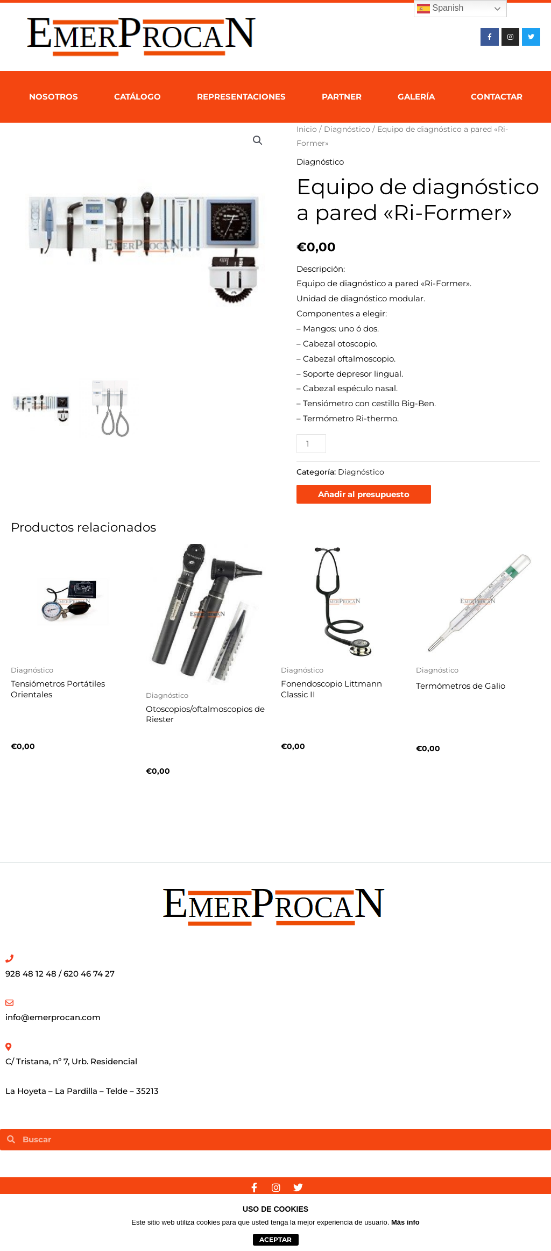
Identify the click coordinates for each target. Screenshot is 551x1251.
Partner (342, 96)
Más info (405, 1222)
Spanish (440, 8)
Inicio (306, 129)
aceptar (275, 1239)
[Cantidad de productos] (311, 443)
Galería (416, 96)
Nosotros (53, 96)
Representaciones (241, 96)
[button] (257, 140)
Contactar (496, 96)
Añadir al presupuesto (363, 494)
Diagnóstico (347, 129)
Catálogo (137, 96)
